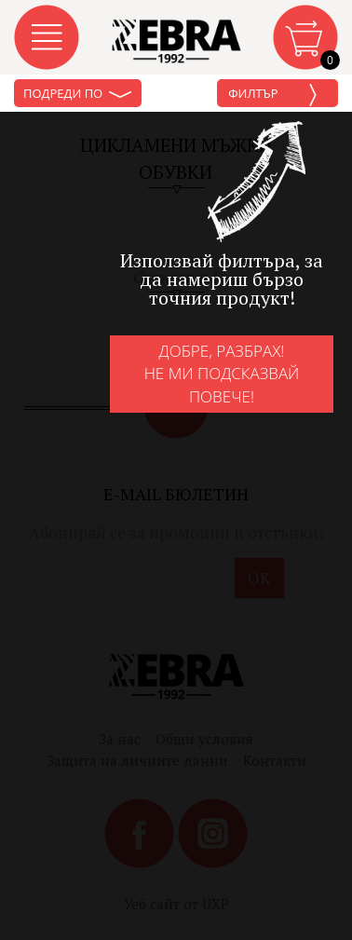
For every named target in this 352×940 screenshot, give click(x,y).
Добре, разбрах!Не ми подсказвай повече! (222, 373)
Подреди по (77, 93)
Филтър (273, 95)
